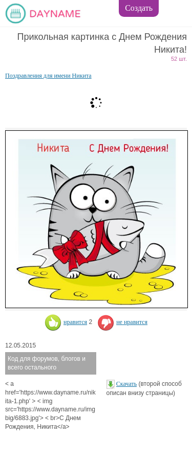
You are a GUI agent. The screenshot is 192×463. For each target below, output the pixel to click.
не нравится (122, 322)
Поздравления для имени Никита (48, 75)
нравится (66, 322)
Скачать (126, 383)
